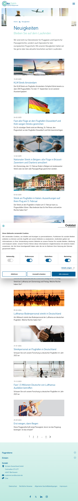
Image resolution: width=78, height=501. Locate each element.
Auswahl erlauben (39, 274)
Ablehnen (14, 274)
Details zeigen (66, 268)
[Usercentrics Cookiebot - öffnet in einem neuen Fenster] (67, 225)
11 (46, 437)
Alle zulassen (64, 274)
